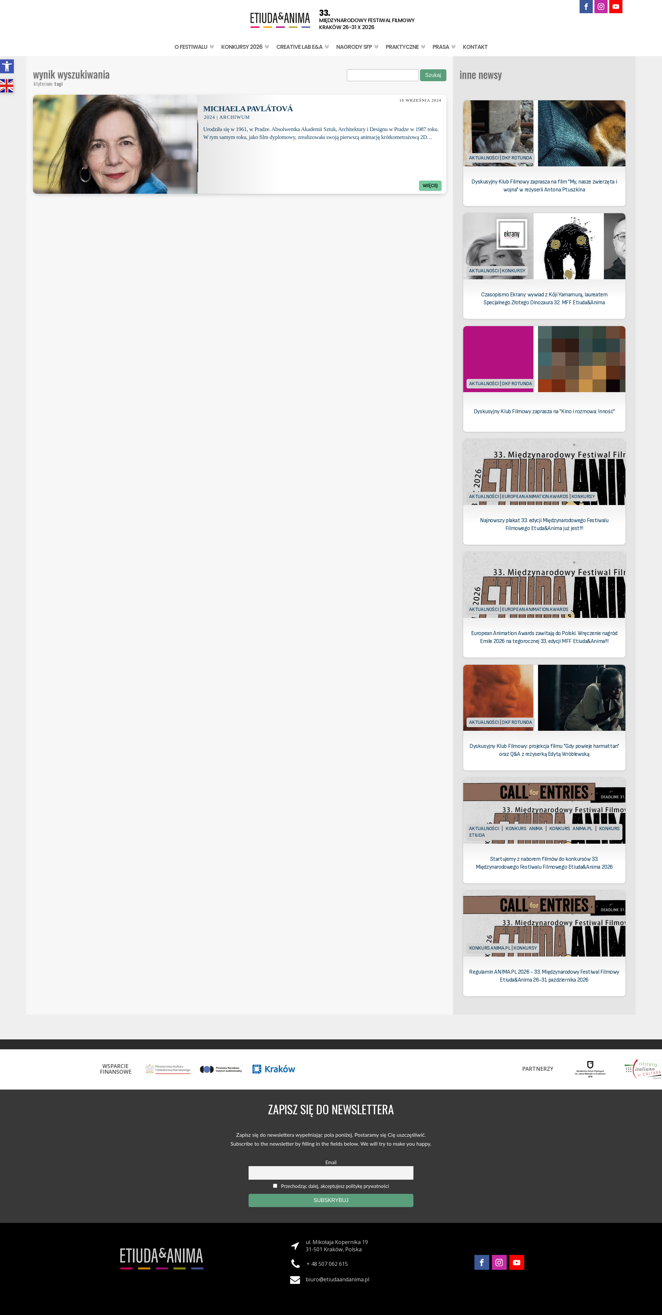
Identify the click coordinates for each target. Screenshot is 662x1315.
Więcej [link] (430, 186)
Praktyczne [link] (406, 47)
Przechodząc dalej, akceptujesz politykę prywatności (331, 1186)
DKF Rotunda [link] (517, 158)
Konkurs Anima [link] (523, 829)
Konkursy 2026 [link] (245, 47)
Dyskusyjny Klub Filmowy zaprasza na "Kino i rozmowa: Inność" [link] (544, 411)
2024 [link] (209, 117)
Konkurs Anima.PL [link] (570, 829)
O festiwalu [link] (194, 47)
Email (331, 1162)
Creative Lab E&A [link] (303, 47)
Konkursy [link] (513, 271)
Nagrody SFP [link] (358, 47)
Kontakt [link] (475, 47)
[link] (7, 66)
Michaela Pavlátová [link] (248, 108)
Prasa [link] (445, 47)
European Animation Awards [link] (535, 496)
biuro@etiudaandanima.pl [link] (337, 1279)
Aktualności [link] (484, 158)
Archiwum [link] (234, 117)
